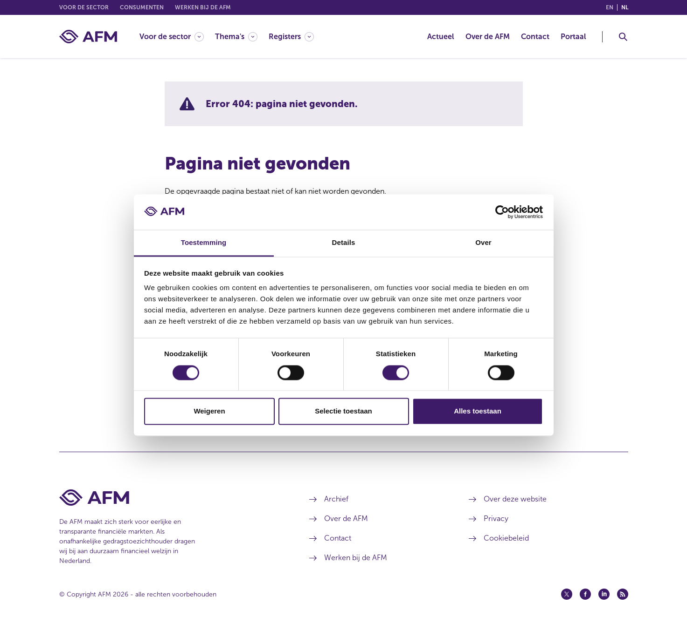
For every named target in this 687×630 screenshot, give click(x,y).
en (609, 7)
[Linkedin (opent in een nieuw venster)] (604, 594)
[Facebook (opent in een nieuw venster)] (585, 594)
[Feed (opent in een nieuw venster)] (622, 594)
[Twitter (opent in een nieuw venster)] (566, 594)
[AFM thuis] (88, 36)
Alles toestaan (477, 411)
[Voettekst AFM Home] (170, 497)
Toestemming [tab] (204, 243)
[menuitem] (177, 36)
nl (624, 7)
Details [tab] (343, 243)
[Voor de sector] (171, 36)
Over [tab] (483, 243)
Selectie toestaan (343, 411)
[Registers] (291, 36)
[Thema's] (236, 36)
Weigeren (209, 411)
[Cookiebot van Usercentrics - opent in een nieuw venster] (502, 212)
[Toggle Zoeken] (623, 36)
